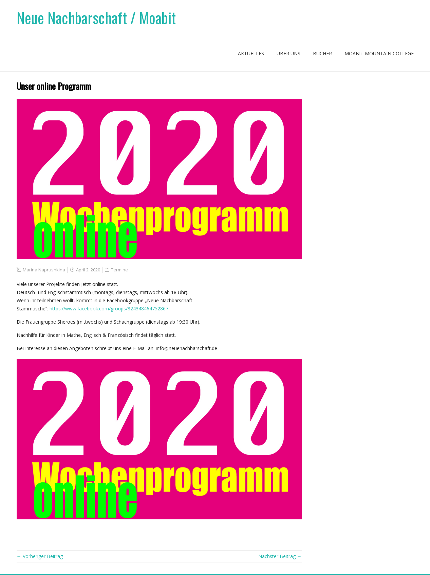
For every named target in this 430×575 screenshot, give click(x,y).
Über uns (288, 53)
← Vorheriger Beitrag (40, 556)
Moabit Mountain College (379, 53)
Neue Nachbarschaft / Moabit (96, 17)
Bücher (322, 53)
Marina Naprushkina (44, 270)
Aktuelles (251, 53)
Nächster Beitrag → (280, 556)
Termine (119, 270)
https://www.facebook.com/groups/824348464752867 (109, 308)
